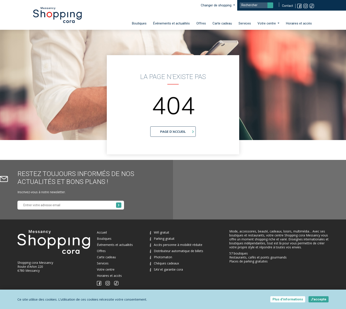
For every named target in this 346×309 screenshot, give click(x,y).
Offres (201, 23)
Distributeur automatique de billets (176, 251)
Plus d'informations (288, 299)
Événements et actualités (171, 23)
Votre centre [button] (267, 23)
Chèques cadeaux (164, 263)
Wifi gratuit (159, 232)
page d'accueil (173, 131)
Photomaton (161, 257)
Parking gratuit (162, 238)
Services (245, 23)
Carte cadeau (222, 23)
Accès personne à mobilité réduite (176, 245)
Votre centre (106, 269)
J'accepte (318, 299)
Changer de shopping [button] (216, 5)
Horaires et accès (299, 23)
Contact (287, 5)
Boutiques (139, 23)
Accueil (102, 232)
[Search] (256, 5)
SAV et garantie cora (166, 269)
